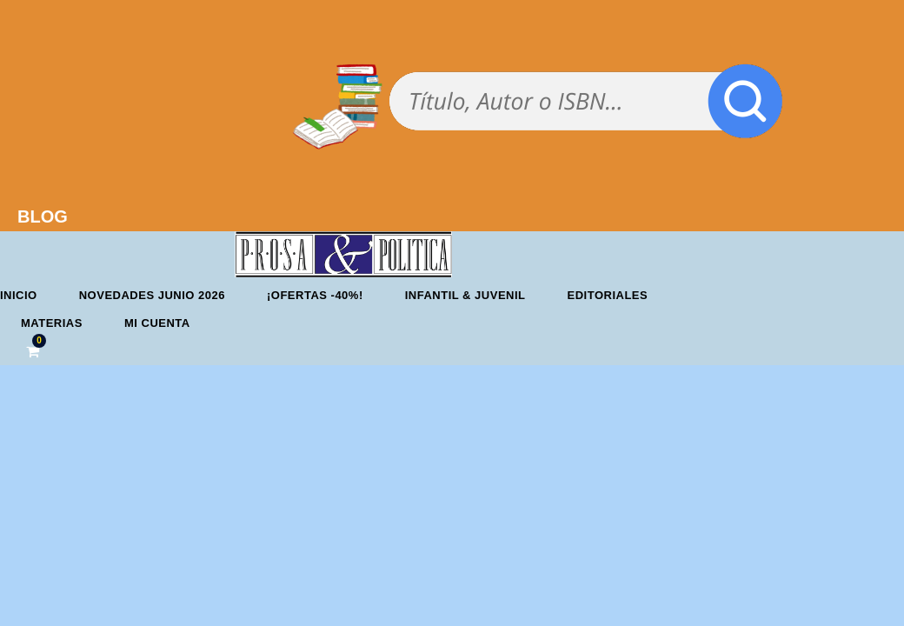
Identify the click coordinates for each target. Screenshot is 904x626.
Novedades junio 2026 (152, 295)
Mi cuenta (157, 323)
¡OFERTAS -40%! (315, 295)
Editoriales (608, 295)
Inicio (18, 295)
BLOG (42, 216)
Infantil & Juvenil (465, 295)
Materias (52, 323)
